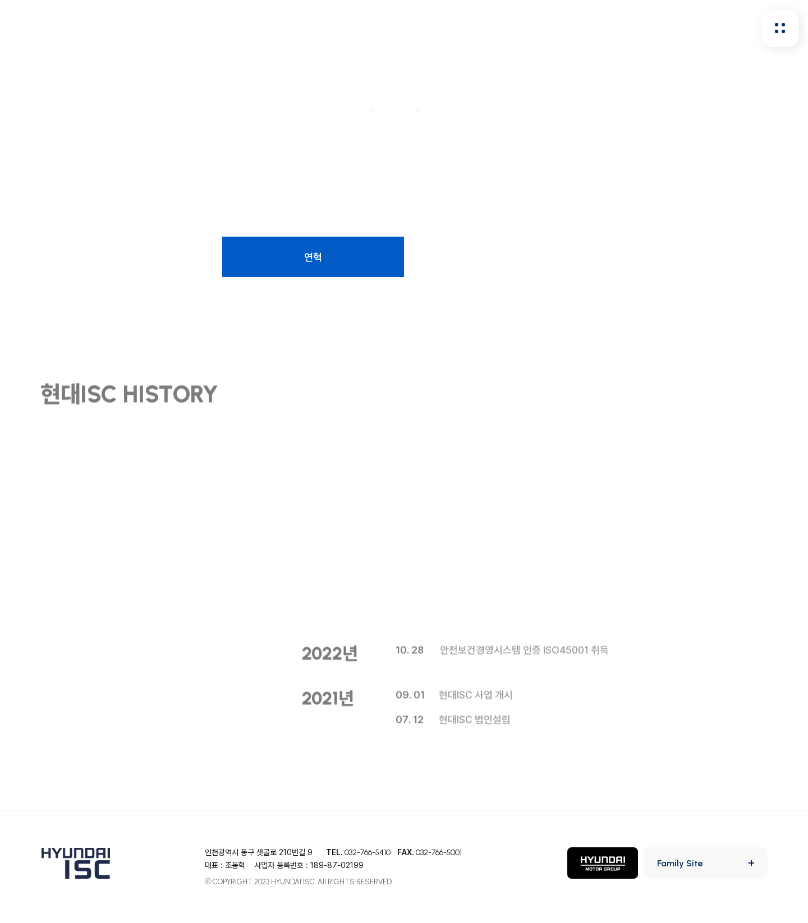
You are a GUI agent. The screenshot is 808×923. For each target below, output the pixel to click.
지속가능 (588, 28)
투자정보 (426, 28)
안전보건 (288, 28)
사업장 (676, 257)
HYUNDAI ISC (47, 27)
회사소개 (220, 28)
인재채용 (357, 28)
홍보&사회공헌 (507, 28)
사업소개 (131, 257)
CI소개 (495, 257)
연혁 (313, 257)
